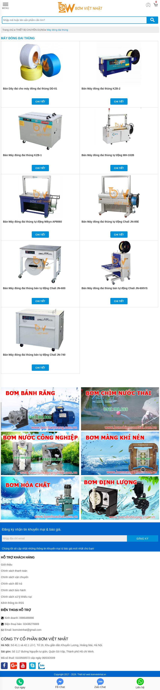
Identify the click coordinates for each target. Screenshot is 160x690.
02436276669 (31, 624)
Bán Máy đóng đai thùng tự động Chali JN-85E (110, 221)
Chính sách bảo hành (13, 590)
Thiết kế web (83, 674)
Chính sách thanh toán (14, 570)
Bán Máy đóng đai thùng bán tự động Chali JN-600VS (114, 288)
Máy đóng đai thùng (57, 29)
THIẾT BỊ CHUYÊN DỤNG (30, 29)
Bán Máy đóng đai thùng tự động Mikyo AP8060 (32, 221)
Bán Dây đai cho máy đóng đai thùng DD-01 (30, 88)
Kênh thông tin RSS (12, 602)
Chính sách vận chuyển (14, 577)
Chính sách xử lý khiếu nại (16, 596)
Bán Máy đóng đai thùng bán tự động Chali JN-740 (34, 354)
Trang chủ (7, 29)
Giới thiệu (6, 564)
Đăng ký (142, 538)
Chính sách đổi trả (11, 583)
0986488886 (26, 617)
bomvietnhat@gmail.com (27, 629)
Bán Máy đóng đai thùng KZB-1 (22, 155)
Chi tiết (40, 101)
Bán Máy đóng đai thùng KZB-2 (101, 88)
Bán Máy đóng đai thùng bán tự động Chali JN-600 (34, 288)
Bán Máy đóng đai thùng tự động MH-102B (108, 155)
